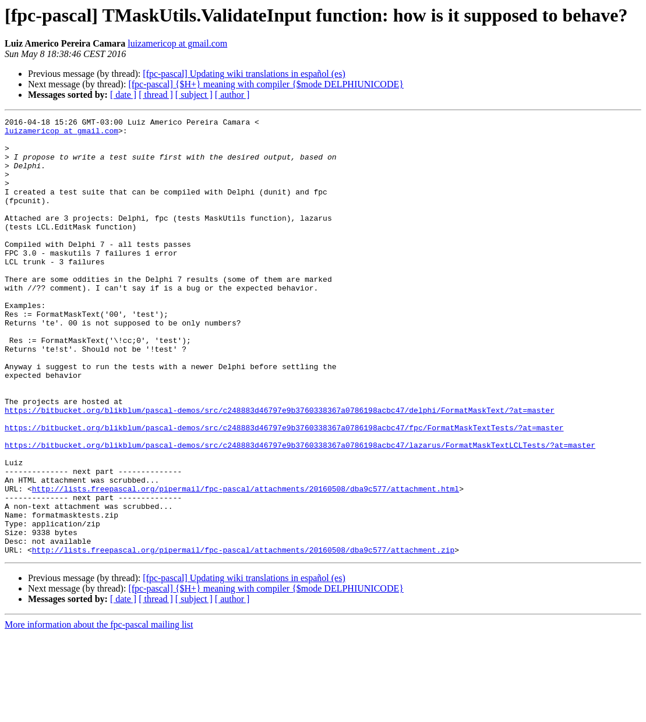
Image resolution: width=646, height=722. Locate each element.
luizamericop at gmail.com (177, 43)
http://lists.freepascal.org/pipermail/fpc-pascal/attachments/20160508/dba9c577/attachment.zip (243, 637)
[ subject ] (194, 95)
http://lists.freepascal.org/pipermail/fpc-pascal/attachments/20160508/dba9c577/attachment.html (245, 563)
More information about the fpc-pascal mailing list (99, 712)
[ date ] (123, 95)
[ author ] (232, 95)
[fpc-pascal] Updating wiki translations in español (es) (244, 74)
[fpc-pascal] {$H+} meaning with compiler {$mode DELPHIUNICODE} (266, 84)
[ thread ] (156, 95)
